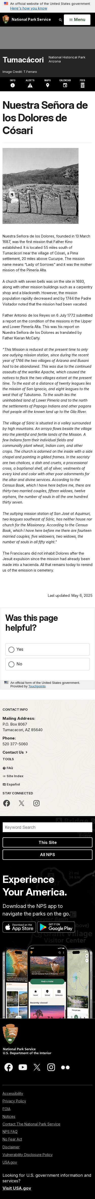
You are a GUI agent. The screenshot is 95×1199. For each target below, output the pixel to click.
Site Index (13, 776)
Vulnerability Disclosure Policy (28, 1154)
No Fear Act (12, 1139)
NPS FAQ (10, 1131)
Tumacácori (23, 59)
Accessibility (13, 1093)
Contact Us (14, 752)
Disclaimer (11, 1147)
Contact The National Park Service (31, 1124)
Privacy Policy (14, 1101)
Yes (19, 649)
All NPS (47, 854)
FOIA (6, 1109)
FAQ (8, 768)
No (19, 663)
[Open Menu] (77, 19)
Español (11, 784)
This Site (48, 842)
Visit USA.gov (17, 1188)
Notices (9, 1116)
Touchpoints (37, 686)
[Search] (47, 827)
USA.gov (10, 1162)
